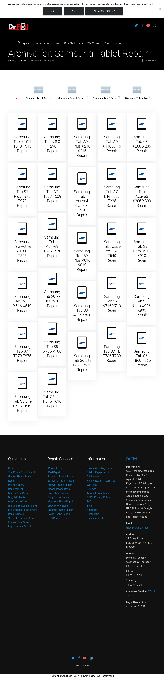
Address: (131, 534)
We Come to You (17, 501)
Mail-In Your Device (19, 493)
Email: (129, 523)
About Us (92, 509)
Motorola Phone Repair (61, 501)
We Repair (92, 484)
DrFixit (132, 459)
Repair (23, 43)
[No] (160, 9)
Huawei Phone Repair (60, 484)
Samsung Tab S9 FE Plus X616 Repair (52, 299)
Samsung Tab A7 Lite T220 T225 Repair (112, 196)
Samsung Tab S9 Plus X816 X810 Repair (82, 260)
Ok (52, 11)
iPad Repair (54, 472)
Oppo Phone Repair (58, 505)
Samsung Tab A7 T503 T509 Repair (52, 194)
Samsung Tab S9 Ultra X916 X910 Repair (142, 251)
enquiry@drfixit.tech (137, 527)
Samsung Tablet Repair (61, 480)
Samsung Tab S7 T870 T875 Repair (22, 353)
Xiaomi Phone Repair (59, 489)
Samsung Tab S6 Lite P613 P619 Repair (22, 403)
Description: (133, 466)
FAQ (89, 501)
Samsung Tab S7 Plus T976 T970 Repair (22, 196)
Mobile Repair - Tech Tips (101, 480)
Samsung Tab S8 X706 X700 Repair (52, 349)
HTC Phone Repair (58, 518)
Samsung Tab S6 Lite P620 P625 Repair (82, 363)
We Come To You (98, 43)
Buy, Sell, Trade (74, 43)
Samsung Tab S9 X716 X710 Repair (112, 303)
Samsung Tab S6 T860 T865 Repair (142, 358)
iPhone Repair (55, 468)
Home (11, 468)
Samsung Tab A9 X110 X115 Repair (112, 144)
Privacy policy (104, 11)
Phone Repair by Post (46, 43)
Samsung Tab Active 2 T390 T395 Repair (22, 251)
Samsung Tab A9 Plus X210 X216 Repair (82, 146)
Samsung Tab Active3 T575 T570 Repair (52, 246)
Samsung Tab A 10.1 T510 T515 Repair (22, 144)
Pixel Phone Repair (58, 493)
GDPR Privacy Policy (98, 497)
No (74, 11)
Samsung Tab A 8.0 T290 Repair (52, 144)
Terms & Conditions (98, 493)
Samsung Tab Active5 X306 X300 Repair (142, 196)
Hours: (130, 553)
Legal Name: (133, 602)
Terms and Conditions (61, 676)
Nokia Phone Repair (59, 514)
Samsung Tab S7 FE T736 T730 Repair (112, 353)
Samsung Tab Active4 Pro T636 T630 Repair (82, 203)
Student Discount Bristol (22, 518)
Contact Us (120, 43)
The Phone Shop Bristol (21, 472)
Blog (89, 505)
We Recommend (105, 676)
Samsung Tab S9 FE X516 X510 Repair (22, 303)
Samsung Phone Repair (61, 476)
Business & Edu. (96, 518)
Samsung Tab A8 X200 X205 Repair (142, 144)
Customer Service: (136, 591)
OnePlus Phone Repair (60, 509)
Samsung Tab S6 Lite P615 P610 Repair (52, 399)
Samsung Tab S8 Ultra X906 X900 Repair (142, 305)
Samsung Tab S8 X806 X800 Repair (82, 313)
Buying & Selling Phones (100, 468)
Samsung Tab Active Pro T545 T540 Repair (112, 251)
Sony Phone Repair (58, 497)
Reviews (91, 489)
